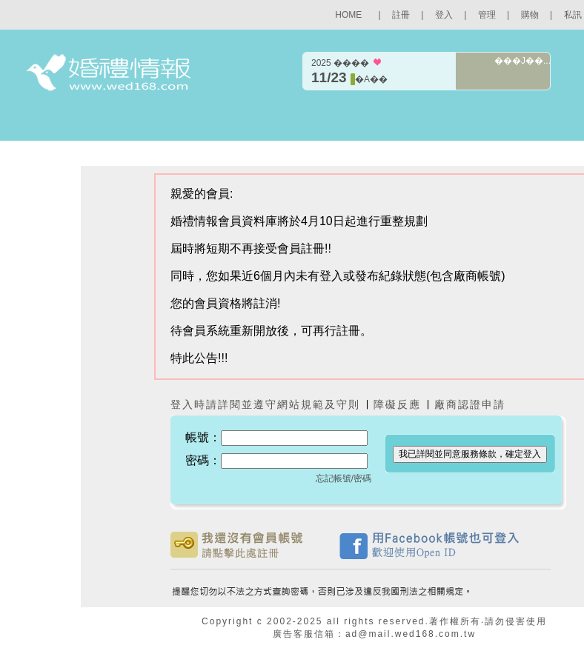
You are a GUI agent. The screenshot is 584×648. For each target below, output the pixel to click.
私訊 (573, 15)
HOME (348, 15)
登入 (444, 15)
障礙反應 (399, 404)
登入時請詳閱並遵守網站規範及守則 (265, 404)
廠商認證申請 (469, 404)
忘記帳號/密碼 (343, 478)
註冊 (401, 15)
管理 (487, 15)
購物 (530, 15)
